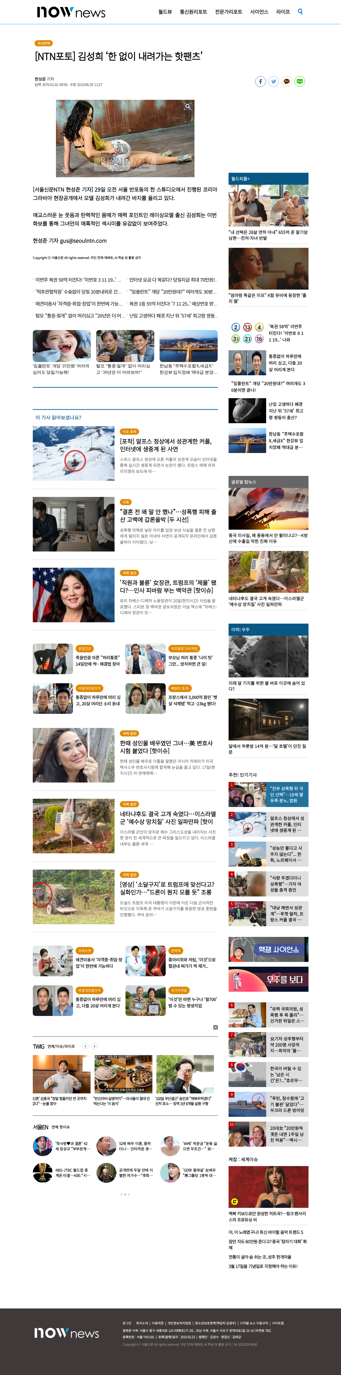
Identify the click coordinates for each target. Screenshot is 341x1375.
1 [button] (121, 1194)
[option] (60, 1082)
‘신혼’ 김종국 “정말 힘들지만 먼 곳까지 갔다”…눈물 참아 (120, 1101)
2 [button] (125, 1194)
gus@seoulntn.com (83, 240)
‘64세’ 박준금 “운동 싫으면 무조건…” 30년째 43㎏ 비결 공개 (200, 1149)
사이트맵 (278, 1323)
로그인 (127, 1323)
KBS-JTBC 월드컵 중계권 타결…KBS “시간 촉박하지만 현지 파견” (72, 1175)
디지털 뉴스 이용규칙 (254, 1323)
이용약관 (158, 1323)
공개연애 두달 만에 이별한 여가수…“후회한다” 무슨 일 (136, 1175)
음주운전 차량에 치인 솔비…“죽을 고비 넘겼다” (59, 1101)
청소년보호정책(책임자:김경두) (215, 1323)
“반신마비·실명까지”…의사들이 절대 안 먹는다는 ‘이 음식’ (183, 1101)
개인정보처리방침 (179, 1323)
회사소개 (142, 1323)
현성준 (40, 79)
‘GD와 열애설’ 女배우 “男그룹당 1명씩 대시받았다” (199, 1175)
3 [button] (129, 1194)
